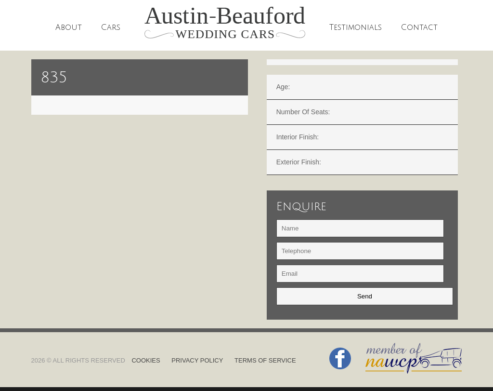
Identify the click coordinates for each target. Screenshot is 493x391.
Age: (283, 87)
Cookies (145, 360)
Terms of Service (265, 360)
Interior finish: (297, 137)
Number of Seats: (303, 112)
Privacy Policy (197, 360)
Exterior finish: (298, 162)
